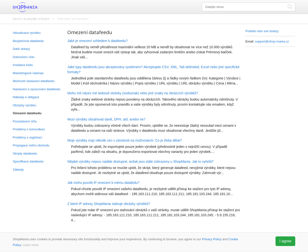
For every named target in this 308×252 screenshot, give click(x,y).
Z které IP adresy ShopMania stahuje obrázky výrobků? (108, 204)
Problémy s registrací (27, 137)
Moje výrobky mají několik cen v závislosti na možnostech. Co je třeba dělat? (124, 140)
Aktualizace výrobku (27, 33)
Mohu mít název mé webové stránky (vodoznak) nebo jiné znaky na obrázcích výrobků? (132, 93)
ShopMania (37, 7)
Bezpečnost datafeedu (28, 41)
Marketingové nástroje (28, 73)
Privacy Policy (211, 239)
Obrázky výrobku (24, 105)
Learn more (30, 245)
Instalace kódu (23, 65)
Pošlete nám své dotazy (262, 31)
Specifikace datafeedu (28, 161)
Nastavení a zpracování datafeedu (36, 89)
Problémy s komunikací (29, 129)
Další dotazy (21, 49)
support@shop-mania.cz (272, 41)
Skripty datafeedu (25, 153)
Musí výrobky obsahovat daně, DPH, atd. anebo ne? (106, 119)
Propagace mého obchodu (31, 145)
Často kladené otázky (31, 19)
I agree (285, 241)
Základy (18, 169)
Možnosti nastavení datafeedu (33, 81)
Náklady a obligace (26, 97)
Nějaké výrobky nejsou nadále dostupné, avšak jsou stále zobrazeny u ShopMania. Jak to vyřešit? (140, 161)
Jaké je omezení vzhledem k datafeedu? (97, 41)
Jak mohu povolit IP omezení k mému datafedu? (103, 183)
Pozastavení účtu (25, 121)
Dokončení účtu (23, 57)
